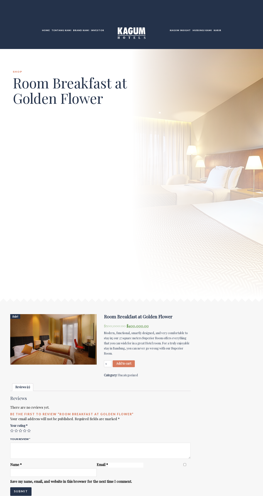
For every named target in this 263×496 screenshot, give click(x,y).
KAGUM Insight (180, 30)
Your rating (18, 426)
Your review (20, 439)
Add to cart (123, 363)
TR (245, 13)
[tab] (22, 387)
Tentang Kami (61, 30)
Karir (217, 30)
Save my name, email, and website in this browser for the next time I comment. (71, 481)
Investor (97, 30)
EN (240, 13)
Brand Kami (81, 30)
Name (16, 464)
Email (102, 464)
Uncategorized (128, 375)
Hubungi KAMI (202, 30)
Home (46, 30)
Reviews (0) (22, 387)
